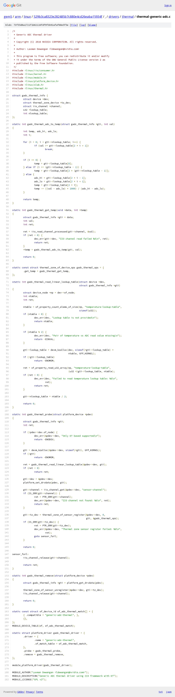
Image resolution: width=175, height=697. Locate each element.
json (169, 691)
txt (161, 691)
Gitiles (20, 691)
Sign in (168, 5)
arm (18, 16)
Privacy (30, 691)
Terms (39, 691)
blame (92, 25)
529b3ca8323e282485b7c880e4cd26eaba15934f (68, 16)
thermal (128, 16)
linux (27, 16)
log (83, 25)
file (74, 25)
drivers (114, 16)
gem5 (8, 16)
